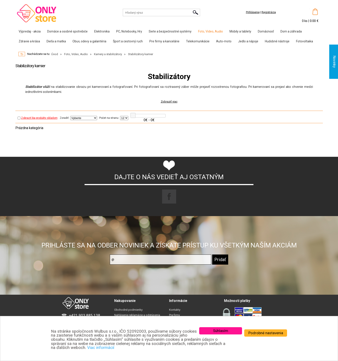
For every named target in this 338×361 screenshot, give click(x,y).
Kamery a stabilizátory (108, 54)
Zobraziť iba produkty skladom (38, 117)
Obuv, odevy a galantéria (89, 41)
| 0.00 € (313, 21)
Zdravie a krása (29, 41)
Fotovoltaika (304, 41)
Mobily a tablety (240, 31)
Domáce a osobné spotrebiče (67, 31)
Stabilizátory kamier (140, 54)
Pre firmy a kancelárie (164, 41)
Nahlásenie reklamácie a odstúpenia (137, 315)
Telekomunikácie (198, 41)
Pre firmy (174, 315)
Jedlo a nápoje (248, 41)
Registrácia (269, 12)
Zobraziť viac (169, 101)
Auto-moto (223, 41)
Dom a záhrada (291, 31)
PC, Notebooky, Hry (129, 31)
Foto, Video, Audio (210, 31)
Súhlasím (220, 331)
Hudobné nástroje (277, 41)
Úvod (54, 54)
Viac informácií (100, 347)
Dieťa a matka (56, 41)
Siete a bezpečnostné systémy (170, 31)
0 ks (305, 21)
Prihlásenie (253, 12)
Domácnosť (266, 31)
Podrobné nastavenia (265, 333)
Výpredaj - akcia (30, 31)
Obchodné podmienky (128, 309)
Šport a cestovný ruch (128, 41)
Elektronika (102, 31)
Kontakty (174, 309)
